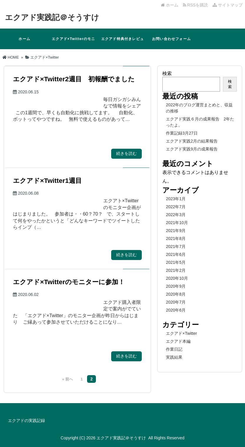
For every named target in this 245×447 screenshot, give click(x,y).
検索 (167, 73)
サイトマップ (228, 5)
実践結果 (174, 357)
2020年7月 (176, 302)
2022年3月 (176, 214)
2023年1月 (176, 198)
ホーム (169, 5)
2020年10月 (177, 278)
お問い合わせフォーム (171, 39)
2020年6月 (176, 310)
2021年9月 (176, 230)
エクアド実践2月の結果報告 (192, 141)
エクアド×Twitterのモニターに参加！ (73, 43)
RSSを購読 (196, 5)
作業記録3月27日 (181, 133)
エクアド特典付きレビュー (122, 43)
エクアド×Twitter (181, 333)
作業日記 (174, 349)
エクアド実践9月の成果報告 (192, 149)
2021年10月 (177, 222)
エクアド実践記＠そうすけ (52, 17)
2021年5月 (176, 262)
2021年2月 (176, 270)
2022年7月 (176, 206)
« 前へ (67, 379)
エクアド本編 (178, 341)
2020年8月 (176, 294)
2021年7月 (176, 246)
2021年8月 (176, 238)
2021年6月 (176, 254)
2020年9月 (176, 286)
